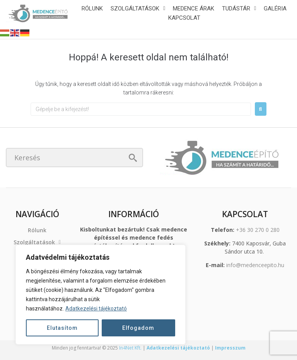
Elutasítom (62, 328)
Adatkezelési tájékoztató (96, 308)
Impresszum (230, 348)
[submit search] (133, 158)
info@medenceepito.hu (255, 265)
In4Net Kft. (130, 348)
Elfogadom (138, 328)
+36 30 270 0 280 (258, 229)
